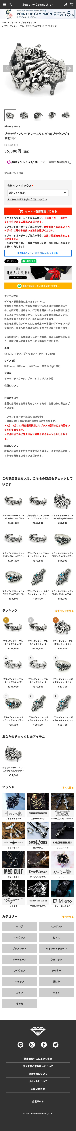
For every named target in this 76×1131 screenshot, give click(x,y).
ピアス (56, 937)
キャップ (19, 981)
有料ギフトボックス (21, 185)
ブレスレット (20, 948)
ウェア (56, 992)
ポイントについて (38, 1081)
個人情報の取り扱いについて (38, 1066)
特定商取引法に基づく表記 (38, 1058)
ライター (56, 970)
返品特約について (38, 1073)
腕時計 (56, 981)
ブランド (14, 22)
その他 (19, 1003)
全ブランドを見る (64, 611)
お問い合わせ (38, 1088)
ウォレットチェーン (56, 948)
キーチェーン (19, 959)
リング (19, 926)
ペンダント (56, 926)
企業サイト (38, 1101)
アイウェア (19, 970)
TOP (4, 22)
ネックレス (19, 937)
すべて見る (68, 787)
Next (69, 68)
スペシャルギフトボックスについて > (27, 199)
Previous (6, 68)
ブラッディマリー (28, 22)
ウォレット (56, 959)
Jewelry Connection (38, 4)
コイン (19, 992)
